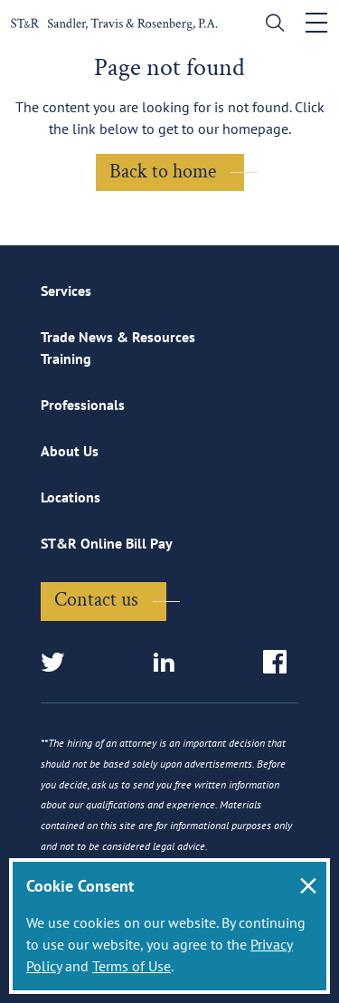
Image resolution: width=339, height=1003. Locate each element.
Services (66, 291)
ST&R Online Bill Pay (107, 543)
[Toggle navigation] (316, 22)
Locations (70, 497)
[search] (271, 25)
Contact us (96, 600)
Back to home (162, 171)
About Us (70, 451)
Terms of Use (131, 966)
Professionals (83, 405)
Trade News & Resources (118, 337)
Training (66, 358)
